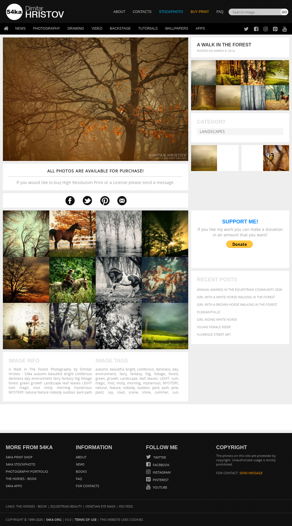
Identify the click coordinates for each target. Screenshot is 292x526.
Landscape (128, 378)
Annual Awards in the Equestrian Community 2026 (239, 289)
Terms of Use (86, 519)
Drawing (75, 28)
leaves (152, 378)
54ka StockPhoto (20, 464)
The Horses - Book (21, 478)
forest (173, 373)
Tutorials (148, 28)
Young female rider (214, 327)
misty (120, 383)
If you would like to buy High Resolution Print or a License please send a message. (95, 176)
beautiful (117, 369)
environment (105, 373)
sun (175, 392)
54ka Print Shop (19, 457)
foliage (159, 373)
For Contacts (87, 486)
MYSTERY (170, 383)
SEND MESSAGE (251, 473)
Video (97, 28)
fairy (123, 373)
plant (99, 392)
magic (100, 383)
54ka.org (53, 519)
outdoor (143, 387)
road (121, 392)
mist (111, 383)
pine (174, 387)
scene (133, 392)
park (155, 387)
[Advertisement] (147, 417)
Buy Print (200, 12)
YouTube (159, 487)
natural (101, 387)
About (81, 457)
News (20, 28)
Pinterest (160, 480)
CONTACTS (142, 12)
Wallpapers (176, 28)
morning (134, 383)
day (175, 369)
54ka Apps (14, 486)
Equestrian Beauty (66, 506)
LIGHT (164, 378)
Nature (115, 387)
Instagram (161, 472)
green (100, 378)
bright (130, 369)
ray (110, 392)
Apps (200, 28)
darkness (163, 369)
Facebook (160, 465)
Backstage (120, 28)
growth (112, 378)
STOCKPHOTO (171, 12)
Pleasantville (208, 312)
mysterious (152, 383)
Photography (46, 28)
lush (175, 378)
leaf (143, 378)
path (165, 387)
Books (81, 471)
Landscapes (212, 131)
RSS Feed (126, 506)
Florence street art (214, 334)
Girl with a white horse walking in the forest (236, 297)
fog (148, 373)
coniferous (145, 369)
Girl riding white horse (217, 319)
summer (161, 392)
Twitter (159, 457)
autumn (101, 369)
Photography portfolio (27, 471)
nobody (129, 387)
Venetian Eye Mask (100, 506)
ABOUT (119, 12)
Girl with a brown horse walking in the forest (237, 304)
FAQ (219, 12)
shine (146, 392)
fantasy (136, 373)
